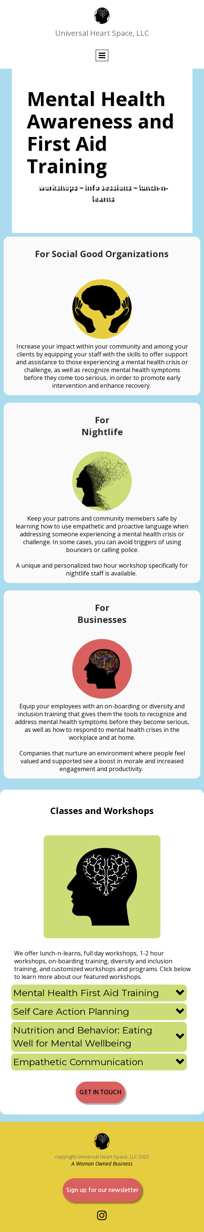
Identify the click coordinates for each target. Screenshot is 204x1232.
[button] (99, 992)
